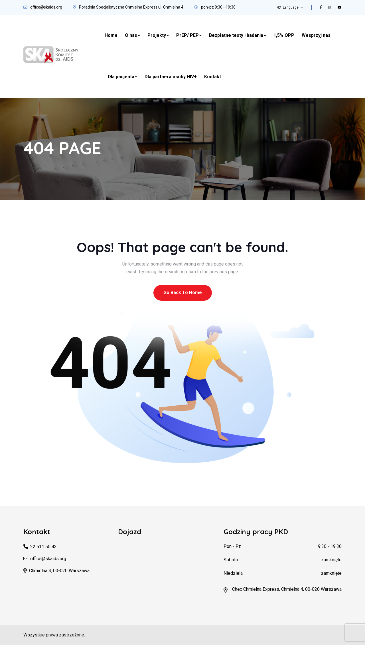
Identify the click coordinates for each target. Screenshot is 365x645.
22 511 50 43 (43, 546)
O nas (131, 35)
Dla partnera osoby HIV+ (171, 76)
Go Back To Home (182, 292)
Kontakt (212, 76)
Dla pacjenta (121, 76)
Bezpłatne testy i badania (236, 35)
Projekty (156, 35)
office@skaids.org (46, 7)
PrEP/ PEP (187, 35)
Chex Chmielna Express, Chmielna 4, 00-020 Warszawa (287, 589)
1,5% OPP (283, 35)
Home (111, 35)
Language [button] (288, 7)
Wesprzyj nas (316, 35)
